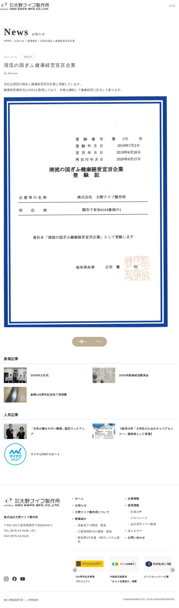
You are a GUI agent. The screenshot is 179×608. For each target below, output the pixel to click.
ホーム (79, 498)
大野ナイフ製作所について (92, 512)
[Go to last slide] (75, 570)
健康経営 (32, 41)
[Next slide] (172, 570)
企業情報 (133, 498)
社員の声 (136, 511)
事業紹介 (80, 518)
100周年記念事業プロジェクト (90, 569)
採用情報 (133, 505)
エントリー (135, 530)
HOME (7, 41)
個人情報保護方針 (14, 600)
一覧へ (82, 341)
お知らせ (19, 41)
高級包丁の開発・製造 (92, 525)
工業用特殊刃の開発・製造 (95, 531)
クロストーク (139, 517)
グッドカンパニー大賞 (158, 567)
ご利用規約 (32, 600)
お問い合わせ (136, 537)
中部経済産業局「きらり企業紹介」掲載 (124, 569)
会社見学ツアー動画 (143, 524)
